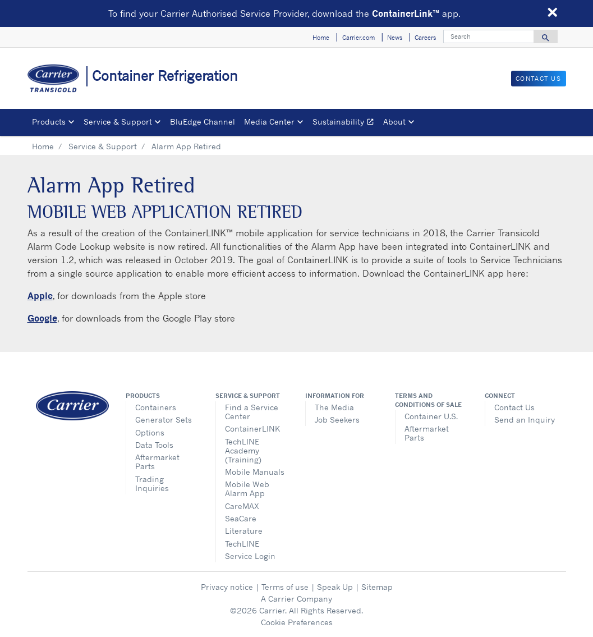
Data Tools (154, 445)
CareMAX (242, 506)
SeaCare (240, 518)
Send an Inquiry (524, 419)
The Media (334, 407)
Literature (244, 530)
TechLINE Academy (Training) (243, 450)
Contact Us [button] (539, 79)
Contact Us (514, 407)
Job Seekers (337, 419)
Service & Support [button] (118, 121)
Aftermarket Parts (157, 461)
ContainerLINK (252, 428)
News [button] (394, 38)
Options (149, 432)
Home (43, 146)
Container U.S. (431, 416)
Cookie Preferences (297, 622)
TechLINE (242, 543)
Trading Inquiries (152, 483)
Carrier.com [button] (358, 38)
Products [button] (49, 121)
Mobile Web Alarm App (247, 488)
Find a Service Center (251, 411)
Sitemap (377, 587)
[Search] (488, 36)
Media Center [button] (269, 121)
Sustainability (345, 123)
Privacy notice (227, 587)
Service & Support (102, 146)
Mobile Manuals (254, 471)
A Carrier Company (296, 598)
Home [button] (320, 38)
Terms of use (285, 587)
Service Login (250, 556)
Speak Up (335, 587)
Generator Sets (163, 419)
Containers (155, 407)
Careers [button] (425, 38)
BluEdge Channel (202, 121)
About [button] (394, 121)
